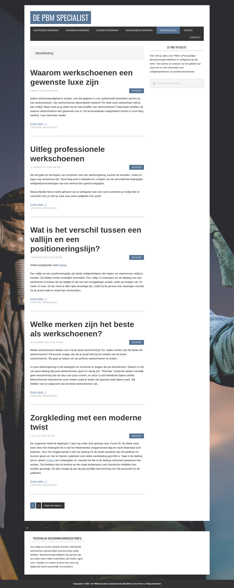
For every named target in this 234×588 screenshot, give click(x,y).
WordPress (128, 584)
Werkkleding (50, 127)
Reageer (136, 91)
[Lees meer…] (38, 123)
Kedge (63, 265)
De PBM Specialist (60, 17)
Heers (141, 584)
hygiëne (49, 460)
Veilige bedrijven (153, 584)
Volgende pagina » (53, 506)
